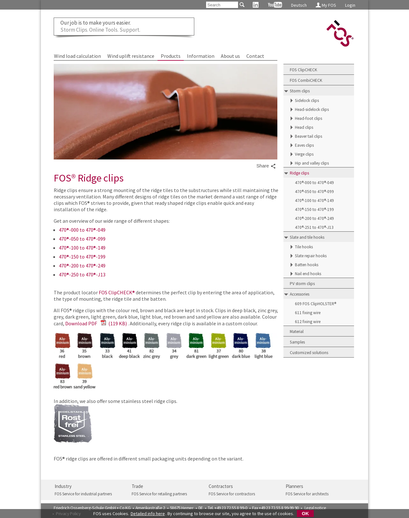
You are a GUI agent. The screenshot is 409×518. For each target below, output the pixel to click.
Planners (294, 486)
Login (350, 5)
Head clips (304, 127)
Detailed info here (148, 513)
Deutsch (299, 5)
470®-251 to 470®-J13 (314, 227)
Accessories (299, 294)
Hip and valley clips (312, 163)
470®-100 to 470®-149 (82, 247)
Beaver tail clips (308, 136)
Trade (137, 486)
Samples (297, 342)
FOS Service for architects (307, 494)
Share (266, 166)
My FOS (326, 5)
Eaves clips (304, 145)
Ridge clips (299, 173)
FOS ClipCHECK (303, 70)
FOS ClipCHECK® (117, 292)
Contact (255, 56)
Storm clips (300, 91)
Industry (63, 486)
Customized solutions (309, 352)
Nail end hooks (308, 273)
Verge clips (304, 154)
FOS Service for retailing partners (159, 494)
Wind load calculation (77, 56)
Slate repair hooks (311, 256)
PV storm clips (302, 283)
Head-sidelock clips (312, 109)
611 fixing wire (307, 312)
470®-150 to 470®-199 (82, 256)
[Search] (222, 5)
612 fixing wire (307, 321)
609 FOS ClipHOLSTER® (315, 303)
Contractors (221, 486)
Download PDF (96, 323)
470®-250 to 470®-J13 (82, 274)
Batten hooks (306, 264)
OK (305, 513)
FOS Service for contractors (232, 494)
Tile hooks (304, 247)
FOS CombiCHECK (306, 80)
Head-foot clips (308, 118)
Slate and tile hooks (307, 237)
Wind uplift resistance (130, 56)
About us (230, 56)
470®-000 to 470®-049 (82, 230)
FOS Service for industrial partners (83, 494)
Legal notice (315, 508)
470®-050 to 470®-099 (82, 239)
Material (297, 331)
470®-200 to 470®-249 (82, 265)
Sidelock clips (307, 100)
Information (200, 56)
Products (171, 56)
